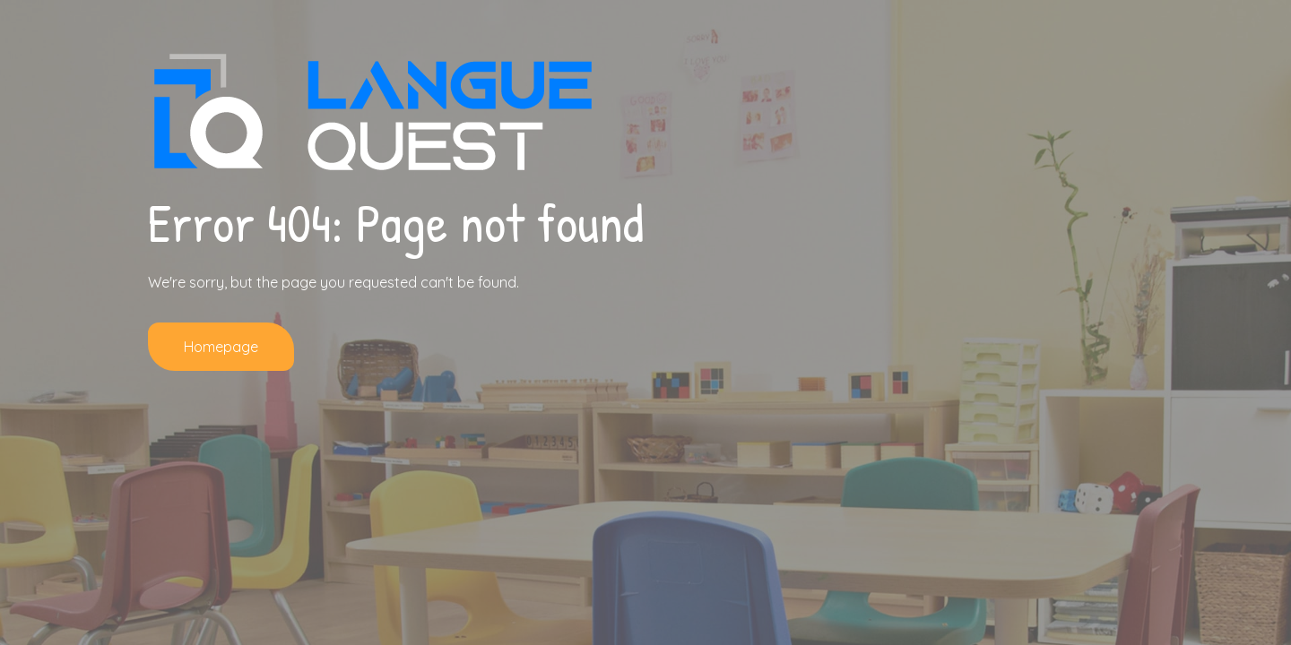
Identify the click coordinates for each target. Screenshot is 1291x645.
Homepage (221, 347)
